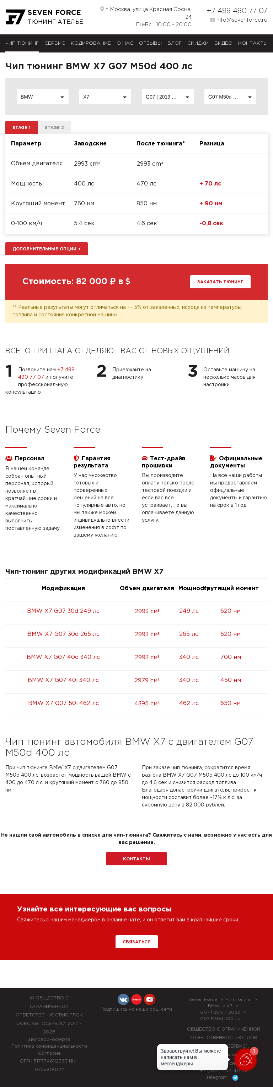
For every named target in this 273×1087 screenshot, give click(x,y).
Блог (174, 43)
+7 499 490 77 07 (237, 11)
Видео (223, 43)
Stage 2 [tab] (54, 128)
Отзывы (150, 43)
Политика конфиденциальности (49, 1046)
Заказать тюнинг (220, 282)
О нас (125, 43)
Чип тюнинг (22, 43)
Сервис (54, 43)
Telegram (223, 1077)
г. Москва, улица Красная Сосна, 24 (146, 13)
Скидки (198, 43)
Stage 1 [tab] (21, 128)
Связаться (137, 942)
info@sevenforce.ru (238, 19)
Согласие (49, 1053)
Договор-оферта (49, 1040)
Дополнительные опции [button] (46, 249)
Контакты (253, 43)
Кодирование (91, 43)
